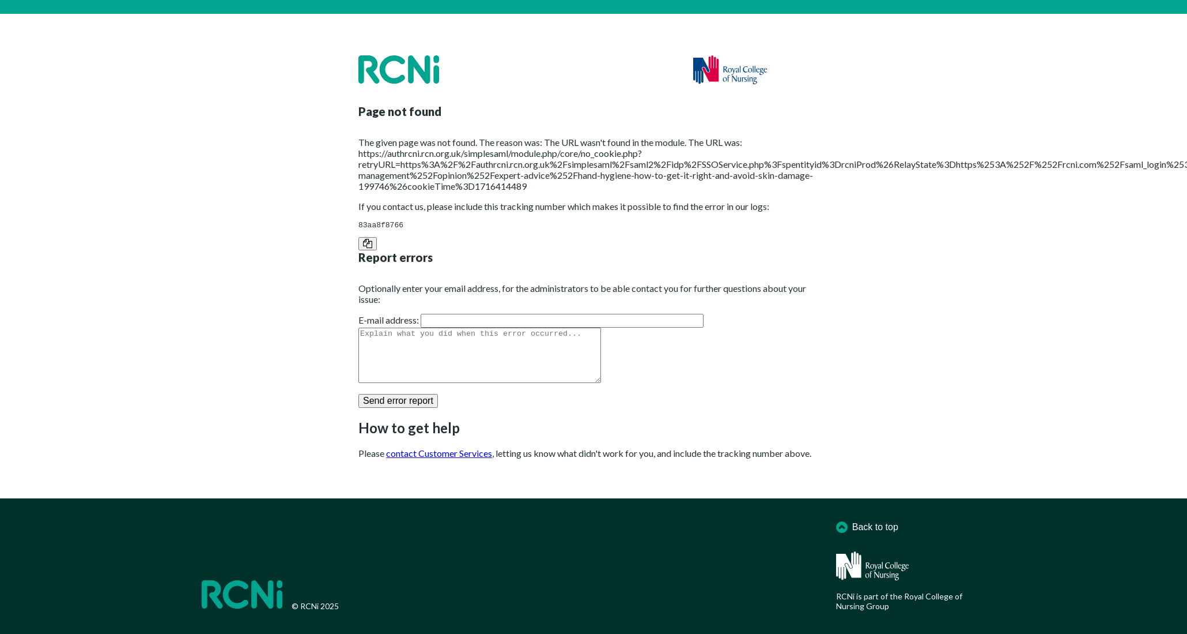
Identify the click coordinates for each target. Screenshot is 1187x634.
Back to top (867, 527)
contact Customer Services (439, 465)
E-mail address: (388, 321)
